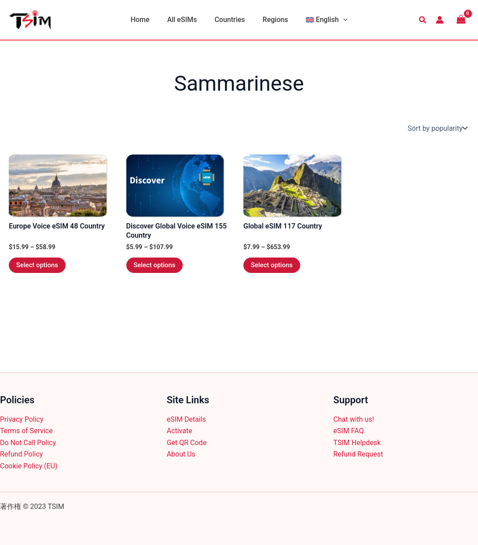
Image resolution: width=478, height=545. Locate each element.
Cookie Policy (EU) (28, 466)
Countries (229, 19)
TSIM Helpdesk (357, 442)
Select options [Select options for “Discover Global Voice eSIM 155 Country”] (157, 266)
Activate (179, 431)
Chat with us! (353, 419)
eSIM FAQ (348, 431)
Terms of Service (26, 431)
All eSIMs (186, 19)
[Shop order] (436, 128)
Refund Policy (21, 454)
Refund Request (358, 454)
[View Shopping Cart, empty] (460, 19)
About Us (181, 454)
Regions (272, 19)
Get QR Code (186, 442)
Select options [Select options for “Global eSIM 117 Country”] (274, 266)
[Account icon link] (440, 20)
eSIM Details (186, 419)
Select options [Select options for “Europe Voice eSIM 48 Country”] (40, 266)
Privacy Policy (22, 419)
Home (147, 19)
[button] (336, 20)
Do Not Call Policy (28, 442)
